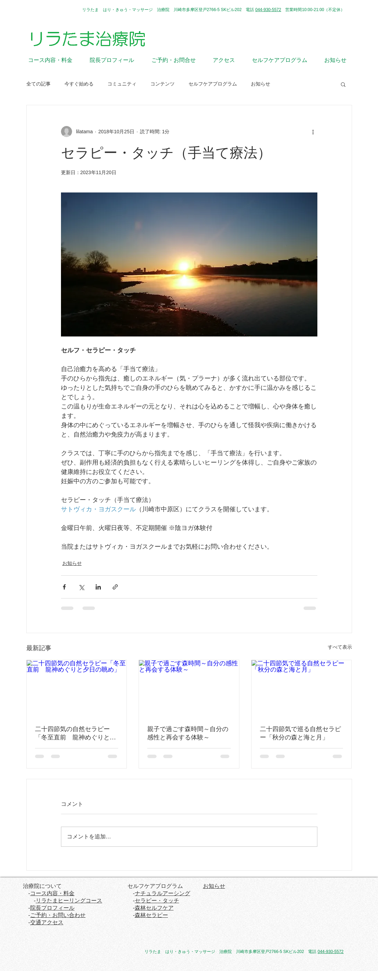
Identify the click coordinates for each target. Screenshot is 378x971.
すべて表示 (340, 647)
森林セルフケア (154, 908)
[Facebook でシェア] (64, 587)
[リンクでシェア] (115, 587)
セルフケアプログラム (212, 84)
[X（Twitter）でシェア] (81, 587)
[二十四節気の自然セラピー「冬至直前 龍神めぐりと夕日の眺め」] (77, 688)
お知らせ (260, 84)
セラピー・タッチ (157, 900)
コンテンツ (162, 84)
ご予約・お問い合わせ (58, 915)
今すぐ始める (79, 84)
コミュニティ (122, 84)
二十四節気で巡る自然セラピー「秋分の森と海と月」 (300, 733)
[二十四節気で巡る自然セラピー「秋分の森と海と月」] (302, 688)
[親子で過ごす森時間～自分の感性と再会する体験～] (189, 688)
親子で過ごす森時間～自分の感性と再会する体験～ (187, 733)
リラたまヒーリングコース (69, 900)
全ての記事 (38, 84)
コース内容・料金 (52, 893)
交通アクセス (46, 922)
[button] (343, 84)
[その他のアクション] (313, 131)
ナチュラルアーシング (162, 893)
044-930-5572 (268, 9)
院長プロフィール (52, 908)
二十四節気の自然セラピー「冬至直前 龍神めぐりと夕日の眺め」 (75, 733)
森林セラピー (151, 915)
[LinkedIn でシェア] (98, 587)
